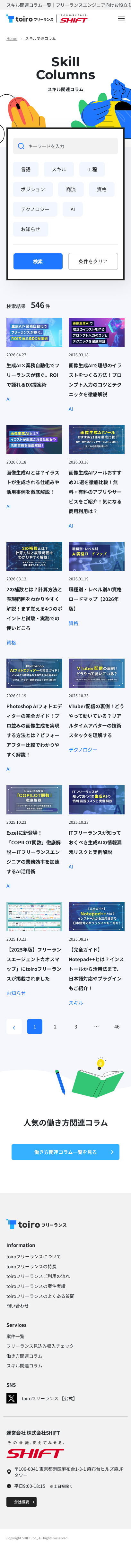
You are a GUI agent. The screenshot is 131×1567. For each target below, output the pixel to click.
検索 (38, 261)
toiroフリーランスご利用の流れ (38, 1276)
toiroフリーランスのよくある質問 (40, 1296)
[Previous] (14, 1026)
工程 (92, 169)
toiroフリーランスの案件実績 (36, 1286)
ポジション (33, 189)
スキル (59, 169)
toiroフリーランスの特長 (31, 1266)
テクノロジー (35, 209)
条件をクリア (93, 261)
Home (11, 38)
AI (73, 209)
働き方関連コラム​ (24, 1356)
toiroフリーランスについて (33, 1256)
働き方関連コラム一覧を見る (74, 1152)
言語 (26, 169)
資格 (102, 189)
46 (116, 1026)
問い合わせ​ (17, 1305)
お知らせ (30, 229)
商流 (71, 189)
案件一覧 (15, 1336)
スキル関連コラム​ (24, 1365)
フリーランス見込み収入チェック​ (40, 1346)
